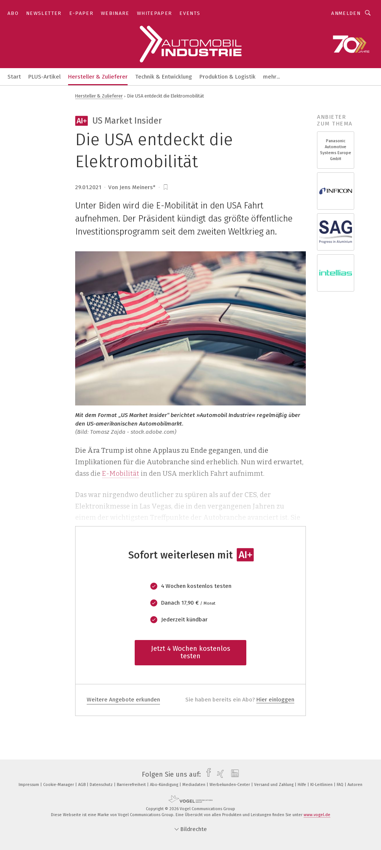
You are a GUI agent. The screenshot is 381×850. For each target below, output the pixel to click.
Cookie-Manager (59, 784)
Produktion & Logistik (227, 76)
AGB (82, 784)
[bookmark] (166, 187)
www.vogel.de (317, 814)
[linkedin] (233, 774)
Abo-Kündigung (164, 784)
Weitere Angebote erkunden (123, 699)
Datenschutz (102, 784)
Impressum (29, 784)
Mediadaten (194, 784)
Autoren (355, 784)
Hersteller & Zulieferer (98, 76)
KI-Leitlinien (322, 784)
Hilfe (302, 784)
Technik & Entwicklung (163, 76)
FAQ (341, 784)
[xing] (218, 774)
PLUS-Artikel (44, 76)
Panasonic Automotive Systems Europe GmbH (335, 150)
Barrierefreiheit (132, 784)
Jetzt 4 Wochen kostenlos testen (190, 652)
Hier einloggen (275, 699)
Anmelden (346, 13)
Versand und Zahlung (274, 784)
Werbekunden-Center (230, 784)
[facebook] (207, 774)
